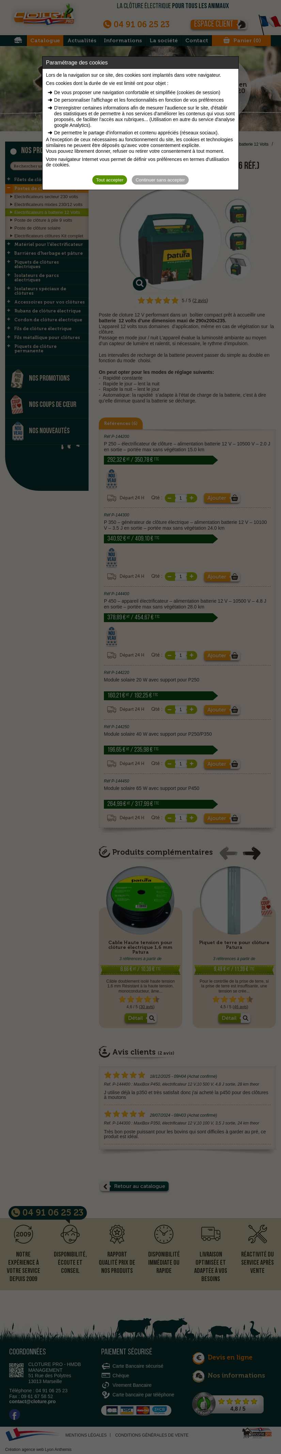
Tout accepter (109, 179)
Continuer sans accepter (160, 179)
